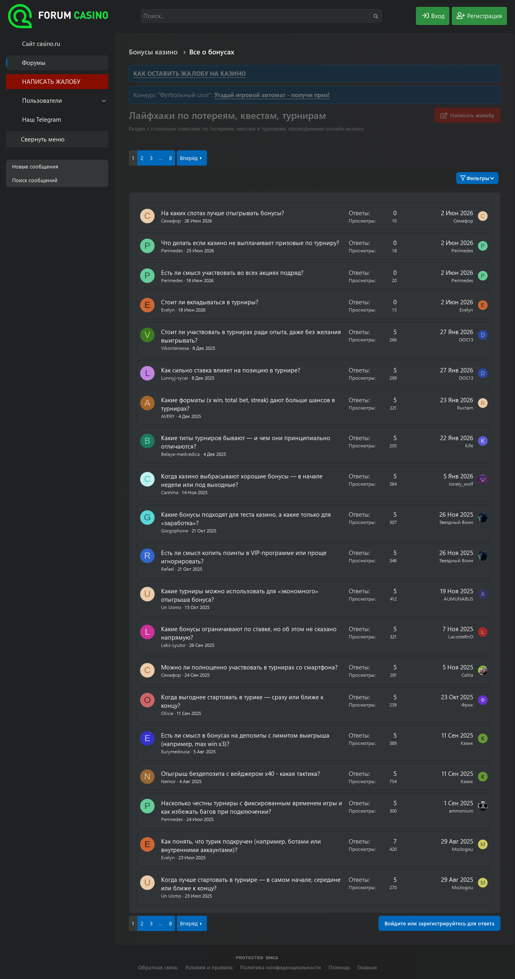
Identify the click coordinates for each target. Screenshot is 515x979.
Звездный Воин (456, 522)
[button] (103, 100)
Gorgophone (174, 530)
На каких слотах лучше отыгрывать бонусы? (222, 213)
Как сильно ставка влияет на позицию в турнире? (230, 370)
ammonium (461, 810)
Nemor (168, 781)
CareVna (169, 492)
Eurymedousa (175, 751)
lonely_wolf (461, 483)
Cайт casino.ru (41, 43)
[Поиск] (261, 16)
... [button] (161, 157)
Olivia (167, 713)
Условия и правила (209, 967)
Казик (467, 743)
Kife (469, 445)
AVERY (168, 416)
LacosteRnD (460, 636)
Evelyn (168, 309)
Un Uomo (171, 607)
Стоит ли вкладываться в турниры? (210, 302)
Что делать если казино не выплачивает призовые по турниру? (250, 243)
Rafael (167, 568)
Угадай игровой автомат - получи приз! (272, 95)
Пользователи (42, 100)
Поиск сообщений (35, 180)
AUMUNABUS (458, 598)
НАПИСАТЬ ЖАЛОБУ (51, 81)
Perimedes (172, 250)
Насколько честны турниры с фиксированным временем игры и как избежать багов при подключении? (251, 807)
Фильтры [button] (474, 178)
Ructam (465, 407)
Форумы (34, 62)
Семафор (171, 220)
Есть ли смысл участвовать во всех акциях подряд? (232, 272)
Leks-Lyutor (173, 645)
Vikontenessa (175, 348)
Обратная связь (158, 967)
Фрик (467, 704)
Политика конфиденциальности (280, 967)
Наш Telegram (41, 119)
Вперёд (189, 157)
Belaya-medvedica (180, 454)
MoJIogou (462, 849)
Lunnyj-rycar (174, 377)
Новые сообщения (35, 166)
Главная (367, 967)
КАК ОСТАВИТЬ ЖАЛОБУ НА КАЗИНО (189, 73)
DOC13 (466, 339)
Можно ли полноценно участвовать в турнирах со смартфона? (249, 667)
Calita (467, 674)
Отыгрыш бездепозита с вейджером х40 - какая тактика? (240, 773)
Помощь (339, 967)
